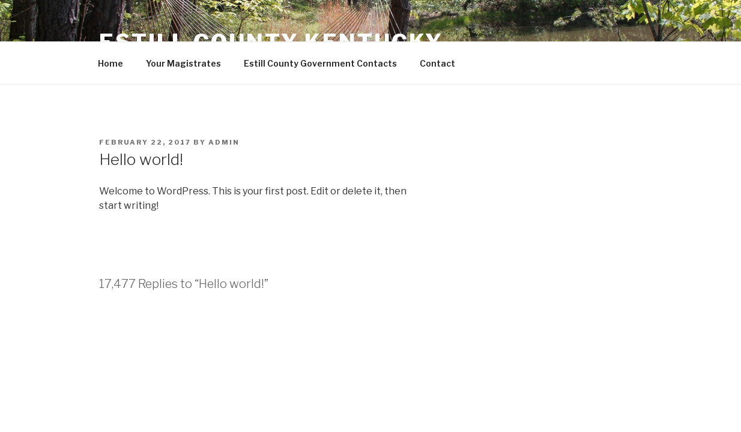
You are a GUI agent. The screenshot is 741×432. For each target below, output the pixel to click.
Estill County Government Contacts (320, 63)
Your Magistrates (183, 63)
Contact (437, 63)
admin (224, 142)
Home (110, 63)
